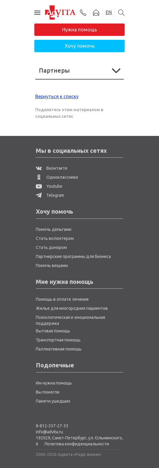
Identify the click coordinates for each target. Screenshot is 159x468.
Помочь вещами (52, 265)
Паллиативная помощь (59, 349)
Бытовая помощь (53, 330)
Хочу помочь (80, 46)
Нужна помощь (79, 29)
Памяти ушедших (53, 401)
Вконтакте (51, 168)
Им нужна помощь (54, 383)
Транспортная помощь (58, 340)
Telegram (50, 195)
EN (109, 12)
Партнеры (79, 70)
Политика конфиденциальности (77, 443)
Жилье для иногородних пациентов (72, 308)
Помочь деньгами (53, 229)
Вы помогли (47, 392)
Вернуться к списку (57, 96)
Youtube (49, 186)
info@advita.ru (49, 431)
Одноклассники (57, 177)
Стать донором (51, 247)
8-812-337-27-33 (52, 425)
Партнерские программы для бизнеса (73, 256)
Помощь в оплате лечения (62, 299)
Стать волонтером (55, 238)
